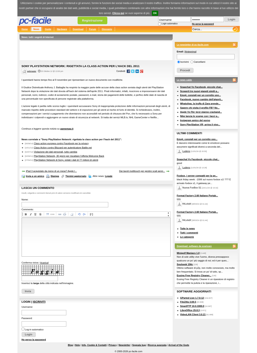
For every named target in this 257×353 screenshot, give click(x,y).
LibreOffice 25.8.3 (190, 310)
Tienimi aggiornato (75, 176)
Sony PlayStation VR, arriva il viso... (200, 124)
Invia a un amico (35, 176)
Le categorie (187, 237)
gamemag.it (66, 128)
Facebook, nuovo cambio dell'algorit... (201, 99)
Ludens (186, 151)
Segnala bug (139, 345)
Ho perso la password (203, 24)
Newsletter (124, 345)
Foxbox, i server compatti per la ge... (197, 175)
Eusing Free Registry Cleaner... (194, 275)
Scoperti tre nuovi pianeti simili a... (199, 91)
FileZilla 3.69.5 (188, 302)
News (36, 29)
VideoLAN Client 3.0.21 (193, 314)
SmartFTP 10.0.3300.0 (192, 306)
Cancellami (199, 62)
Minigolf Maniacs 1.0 (188, 253)
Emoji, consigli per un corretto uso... (200, 95)
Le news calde (184, 80)
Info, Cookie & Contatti (94, 345)
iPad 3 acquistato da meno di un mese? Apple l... (51, 171)
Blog (70, 345)
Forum (92, 29)
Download (78, 29)
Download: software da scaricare (194, 246)
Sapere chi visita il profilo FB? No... (200, 107)
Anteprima (190, 51)
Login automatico (169, 23)
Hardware (62, 29)
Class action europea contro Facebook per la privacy (61, 143)
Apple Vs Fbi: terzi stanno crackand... (201, 112)
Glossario (107, 29)
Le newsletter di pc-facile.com (193, 44)
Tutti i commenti (189, 232)
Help (77, 345)
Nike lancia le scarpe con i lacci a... (199, 116)
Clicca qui (118, 13)
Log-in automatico (34, 329)
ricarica (44, 262)
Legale (108, 176)
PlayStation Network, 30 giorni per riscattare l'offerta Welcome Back (69, 156)
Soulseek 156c (185, 264)
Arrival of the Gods (178, 345)
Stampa (55, 176)
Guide (48, 29)
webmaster (31, 71)
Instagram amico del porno (195, 120)
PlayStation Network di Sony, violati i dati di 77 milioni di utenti (66, 160)
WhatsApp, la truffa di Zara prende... (200, 103)
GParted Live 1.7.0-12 (192, 298)
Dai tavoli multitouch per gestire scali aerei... (142, 171)
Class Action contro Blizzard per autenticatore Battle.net (63, 147)
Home (25, 29)
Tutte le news (187, 228)
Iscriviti (39, 301)
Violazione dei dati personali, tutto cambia (55, 152)
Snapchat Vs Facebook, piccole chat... (201, 87)
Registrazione (92, 20)
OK (155, 13)
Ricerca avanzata (157, 345)
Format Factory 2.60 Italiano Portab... (197, 195)
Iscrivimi (184, 62)
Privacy (112, 345)
